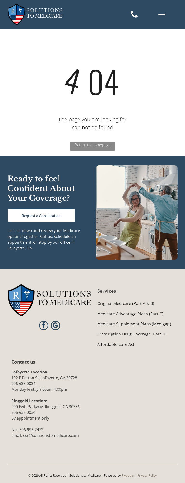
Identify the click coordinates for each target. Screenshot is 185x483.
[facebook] (43, 326)
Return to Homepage (93, 145)
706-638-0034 (23, 383)
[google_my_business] (55, 326)
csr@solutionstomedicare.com (51, 435)
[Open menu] (161, 14)
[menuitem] (135, 303)
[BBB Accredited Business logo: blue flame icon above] (117, 373)
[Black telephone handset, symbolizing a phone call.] (134, 17)
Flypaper (128, 475)
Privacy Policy (147, 475)
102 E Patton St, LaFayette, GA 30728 (44, 377)
